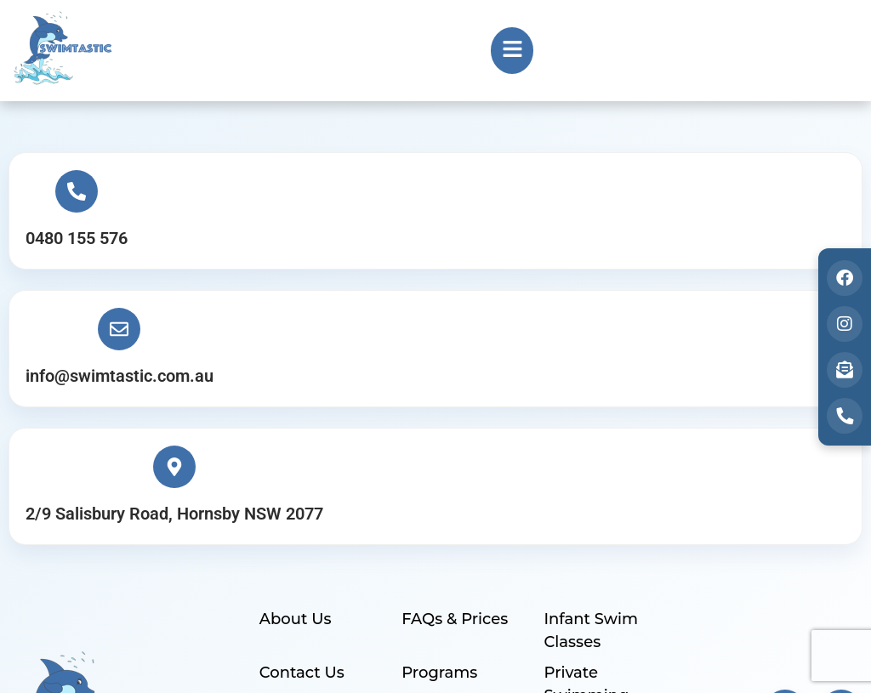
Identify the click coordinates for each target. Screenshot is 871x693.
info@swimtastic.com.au (416, 245)
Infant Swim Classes (590, 392)
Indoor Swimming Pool (604, 517)
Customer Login (321, 557)
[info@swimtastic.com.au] (415, 198)
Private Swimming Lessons (585, 455)
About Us (295, 381)
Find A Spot (588, 557)
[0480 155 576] (81, 198)
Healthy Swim (455, 506)
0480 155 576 (81, 245)
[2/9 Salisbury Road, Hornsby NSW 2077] (727, 198)
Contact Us (301, 432)
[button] (512, 50)
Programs (438, 432)
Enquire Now (309, 506)
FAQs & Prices (454, 381)
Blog (419, 557)
